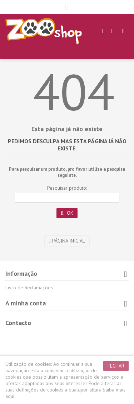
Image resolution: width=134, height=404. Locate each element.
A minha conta (25, 303)
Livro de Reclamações (29, 287)
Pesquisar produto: (67, 188)
